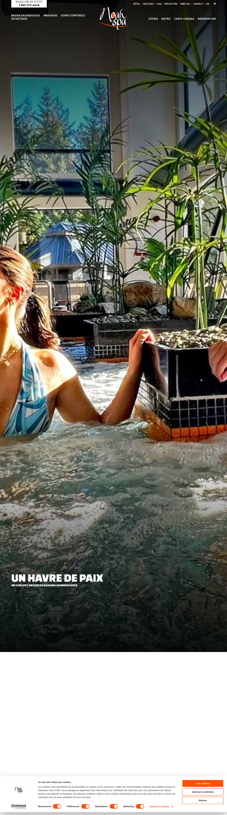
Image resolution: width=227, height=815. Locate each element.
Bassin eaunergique (26, 15)
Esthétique (19, 19)
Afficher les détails (159, 809)
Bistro (165, 19)
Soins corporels (74, 15)
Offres (152, 19)
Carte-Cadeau (183, 19)
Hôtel (136, 4)
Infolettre (171, 4)
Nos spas (148, 4)
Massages (51, 15)
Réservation (206, 19)
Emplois (185, 4)
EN (207, 4)
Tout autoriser (203, 786)
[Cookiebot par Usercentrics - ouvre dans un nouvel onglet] (18, 809)
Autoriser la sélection (203, 794)
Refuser (203, 803)
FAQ (159, 4)
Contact (198, 4)
